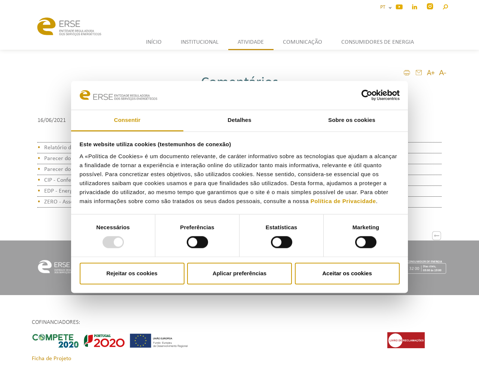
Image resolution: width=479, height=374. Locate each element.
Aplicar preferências (239, 273)
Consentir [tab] (127, 120)
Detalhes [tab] (239, 120)
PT (384, 7)
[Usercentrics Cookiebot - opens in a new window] (367, 95)
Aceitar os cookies (347, 273)
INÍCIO (154, 42)
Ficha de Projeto (51, 359)
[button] (445, 6)
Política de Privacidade (343, 201)
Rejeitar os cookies (132, 273)
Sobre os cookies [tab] (351, 120)
